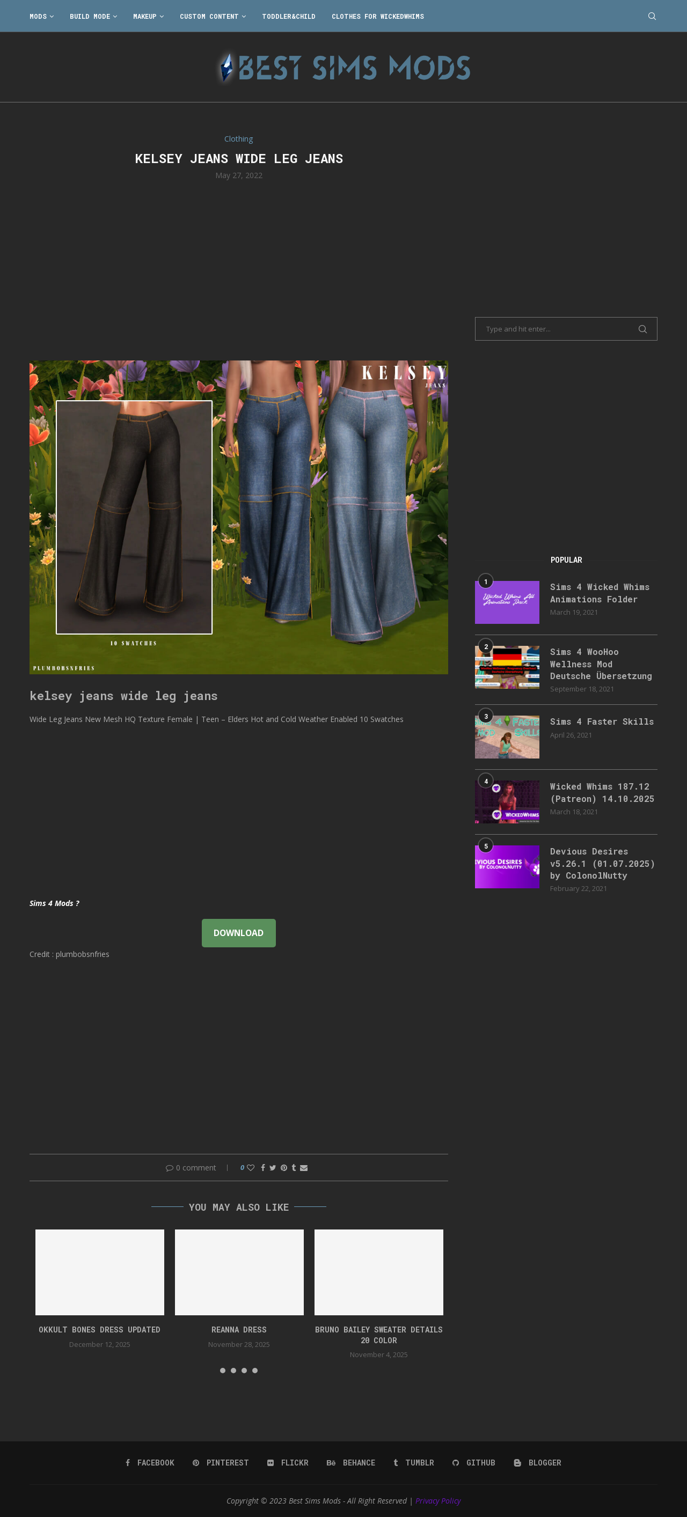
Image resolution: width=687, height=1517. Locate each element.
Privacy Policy (438, 1501)
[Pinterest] (221, 1462)
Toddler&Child (289, 16)
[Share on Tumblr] (293, 1167)
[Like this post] (250, 1167)
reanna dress (239, 1329)
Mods (38, 16)
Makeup (145, 16)
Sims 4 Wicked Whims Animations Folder (599, 592)
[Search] (652, 16)
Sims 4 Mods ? (54, 903)
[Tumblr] (413, 1462)
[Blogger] (537, 1462)
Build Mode (90, 16)
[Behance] (351, 1462)
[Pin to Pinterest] (284, 1167)
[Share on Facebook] (263, 1167)
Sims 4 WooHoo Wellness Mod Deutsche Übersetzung (601, 663)
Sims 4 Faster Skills (602, 721)
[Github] (473, 1462)
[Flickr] (288, 1462)
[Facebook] (150, 1462)
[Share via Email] (304, 1167)
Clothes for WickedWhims (378, 16)
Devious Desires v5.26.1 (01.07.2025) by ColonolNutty (602, 863)
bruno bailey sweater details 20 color (379, 1334)
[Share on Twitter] (272, 1167)
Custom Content (209, 16)
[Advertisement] (239, 269)
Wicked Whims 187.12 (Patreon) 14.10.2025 (602, 792)
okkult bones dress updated (99, 1329)
